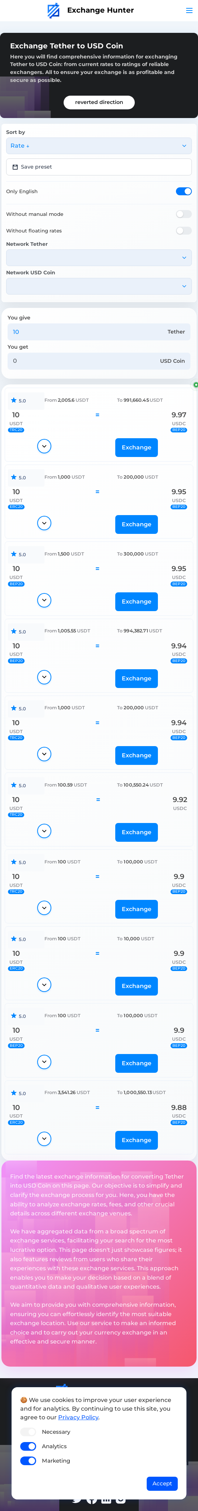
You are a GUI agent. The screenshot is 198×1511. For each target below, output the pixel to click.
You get (18, 347)
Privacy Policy (78, 1417)
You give (19, 317)
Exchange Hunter (91, 10)
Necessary (56, 1431)
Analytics (54, 1446)
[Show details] (44, 446)
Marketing (56, 1460)
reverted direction (99, 102)
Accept (162, 1483)
